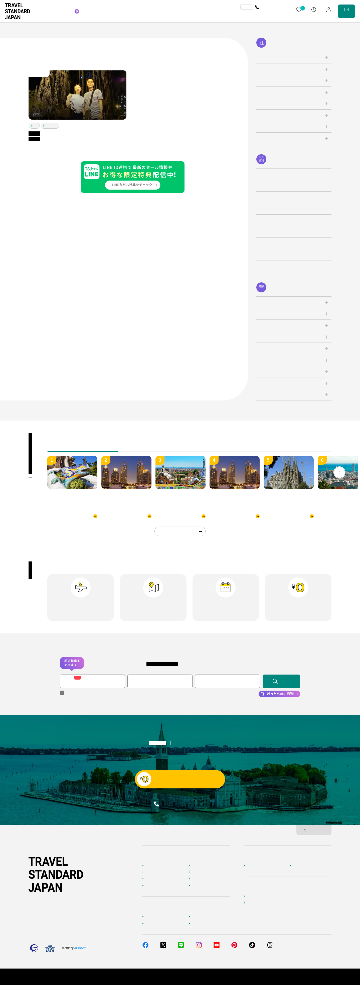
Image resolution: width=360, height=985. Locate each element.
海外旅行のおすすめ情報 (161, 885)
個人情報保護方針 (286, 976)
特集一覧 (198, 879)
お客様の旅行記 (202, 885)
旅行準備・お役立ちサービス (165, 923)
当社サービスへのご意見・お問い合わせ (274, 903)
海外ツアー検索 (202, 865)
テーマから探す (155, 879)
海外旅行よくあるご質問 (208, 916)
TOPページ (152, 865)
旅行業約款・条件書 (317, 976)
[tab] (154, 448)
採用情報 (299, 865)
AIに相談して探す (157, 872)
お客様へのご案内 (157, 916)
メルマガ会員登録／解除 (208, 923)
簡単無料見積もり (259, 896)
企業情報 (253, 865)
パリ (35, 125)
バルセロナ (51, 125)
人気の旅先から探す (205, 872)
